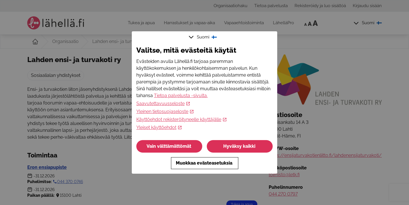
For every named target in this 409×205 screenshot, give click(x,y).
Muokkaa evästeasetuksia (204, 163)
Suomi (203, 37)
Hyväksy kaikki (239, 146)
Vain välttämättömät (169, 146)
